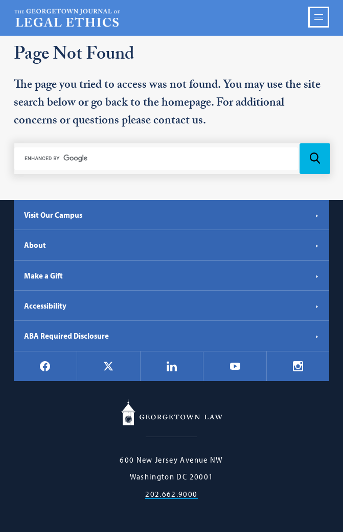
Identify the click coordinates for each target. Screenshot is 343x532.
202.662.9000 (171, 494)
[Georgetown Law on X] (108, 366)
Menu (318, 17)
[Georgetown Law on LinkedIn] (172, 366)
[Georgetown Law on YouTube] (235, 366)
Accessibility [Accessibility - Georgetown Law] (171, 305)
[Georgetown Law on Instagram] (298, 366)
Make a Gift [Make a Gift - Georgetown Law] (171, 275)
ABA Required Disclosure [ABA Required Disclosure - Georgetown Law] (171, 335)
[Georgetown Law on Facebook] (45, 366)
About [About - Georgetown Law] (171, 244)
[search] (156, 158)
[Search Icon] (315, 158)
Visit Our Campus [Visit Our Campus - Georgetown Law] (171, 214)
